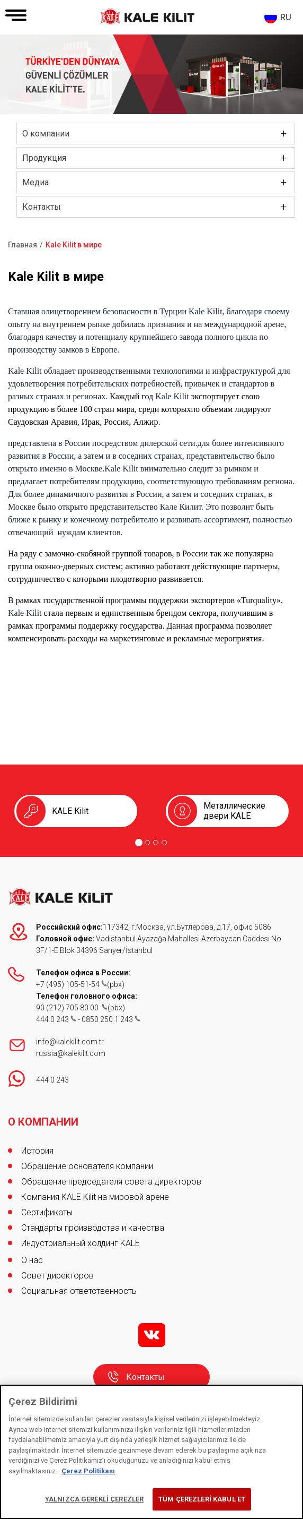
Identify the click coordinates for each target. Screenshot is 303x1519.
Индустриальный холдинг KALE (80, 1243)
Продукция (44, 158)
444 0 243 (56, 1019)
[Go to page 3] (155, 842)
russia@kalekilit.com (70, 1053)
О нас (32, 1260)
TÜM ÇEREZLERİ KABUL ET (201, 1499)
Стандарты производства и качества (92, 1228)
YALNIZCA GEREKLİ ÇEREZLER (94, 1499)
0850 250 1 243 (111, 1019)
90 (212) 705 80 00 (72, 1007)
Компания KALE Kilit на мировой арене (95, 1197)
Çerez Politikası (88, 1471)
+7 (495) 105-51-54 (71, 984)
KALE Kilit (70, 811)
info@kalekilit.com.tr (70, 1041)
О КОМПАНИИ (43, 1122)
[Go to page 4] (164, 842)
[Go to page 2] (147, 842)
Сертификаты (47, 1212)
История (37, 1151)
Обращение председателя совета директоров (111, 1182)
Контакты (41, 207)
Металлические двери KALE (234, 811)
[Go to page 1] (138, 842)
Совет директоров (57, 1276)
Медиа (35, 182)
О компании (45, 133)
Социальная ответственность (79, 1291)
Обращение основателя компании (87, 1166)
